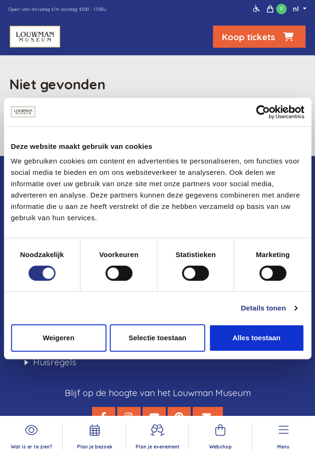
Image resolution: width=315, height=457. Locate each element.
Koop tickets (259, 36)
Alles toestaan (256, 338)
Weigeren (58, 338)
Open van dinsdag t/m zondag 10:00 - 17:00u (58, 9)
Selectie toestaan (157, 338)
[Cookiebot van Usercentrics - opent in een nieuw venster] (262, 112)
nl (297, 9)
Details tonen (263, 308)
